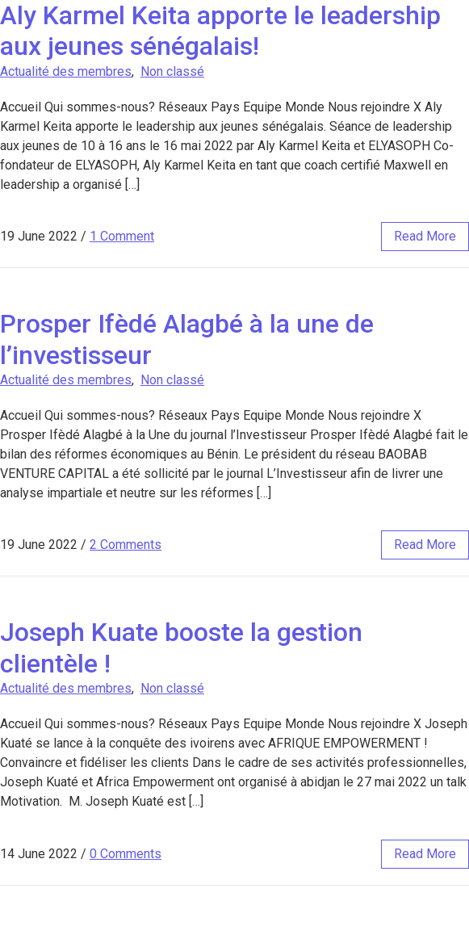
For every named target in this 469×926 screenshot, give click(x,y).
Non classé (172, 71)
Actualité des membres (66, 71)
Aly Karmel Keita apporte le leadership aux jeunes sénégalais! (220, 30)
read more (425, 236)
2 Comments (125, 544)
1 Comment (122, 236)
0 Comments (125, 853)
